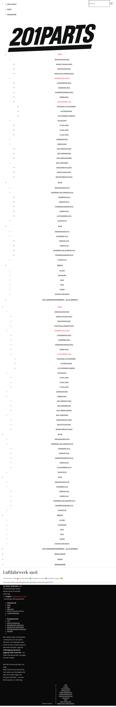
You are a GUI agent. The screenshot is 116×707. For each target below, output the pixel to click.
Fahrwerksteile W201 (62, 78)
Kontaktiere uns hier (19, 596)
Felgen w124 (62, 221)
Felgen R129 (62, 260)
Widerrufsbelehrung (65, 692)
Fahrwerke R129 (62, 236)
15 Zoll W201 (64, 125)
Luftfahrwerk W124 (64, 216)
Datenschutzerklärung (66, 696)
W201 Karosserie (62, 163)
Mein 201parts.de (13, 623)
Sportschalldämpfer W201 (64, 73)
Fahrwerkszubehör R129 (64, 255)
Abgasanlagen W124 (62, 188)
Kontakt (10, 631)
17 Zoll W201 (64, 135)
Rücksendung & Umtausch (16, 629)
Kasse (9, 9)
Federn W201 (64, 97)
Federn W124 (64, 211)
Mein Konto (12, 4)
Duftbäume (62, 275)
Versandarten (65, 689)
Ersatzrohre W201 (64, 69)
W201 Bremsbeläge (64, 153)
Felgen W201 (62, 120)
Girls (62, 280)
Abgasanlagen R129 (62, 231)
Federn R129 (64, 246)
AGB (65, 685)
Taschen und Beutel (62, 294)
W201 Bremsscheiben (64, 158)
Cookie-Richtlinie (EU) (65, 694)
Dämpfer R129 (64, 241)
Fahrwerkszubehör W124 (64, 207)
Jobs (8, 607)
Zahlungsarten (65, 690)
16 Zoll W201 (64, 130)
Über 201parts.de (65, 702)
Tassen (62, 289)
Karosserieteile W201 (64, 167)
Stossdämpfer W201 (64, 83)
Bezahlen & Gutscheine (15, 627)
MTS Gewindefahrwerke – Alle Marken (60, 300)
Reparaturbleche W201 (64, 177)
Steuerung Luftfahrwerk (66, 106)
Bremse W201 (62, 144)
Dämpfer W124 (64, 202)
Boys (62, 285)
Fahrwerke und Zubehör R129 (64, 250)
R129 (60, 226)
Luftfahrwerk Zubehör (66, 116)
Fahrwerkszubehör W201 (64, 92)
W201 (60, 54)
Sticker (62, 270)
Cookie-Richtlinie (13, 613)
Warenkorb (11, 14)
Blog (8, 605)
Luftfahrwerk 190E (64, 102)
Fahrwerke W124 (64, 197)
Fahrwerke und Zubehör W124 (62, 192)
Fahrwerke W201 (64, 88)
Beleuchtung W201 (64, 172)
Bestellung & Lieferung (15, 625)
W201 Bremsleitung (64, 149)
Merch (60, 265)
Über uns (10, 609)
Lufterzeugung (66, 111)
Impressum (65, 698)
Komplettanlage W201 (64, 64)
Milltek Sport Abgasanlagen (65, 703)
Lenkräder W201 (62, 139)
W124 (60, 182)
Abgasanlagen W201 (62, 59)
